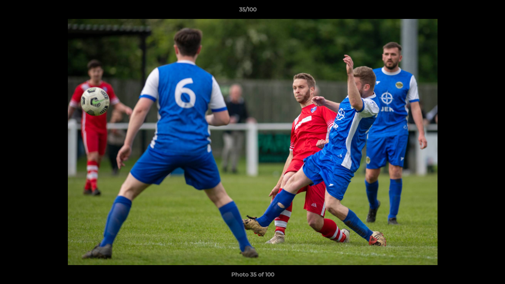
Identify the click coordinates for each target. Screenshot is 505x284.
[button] (472, 11)
